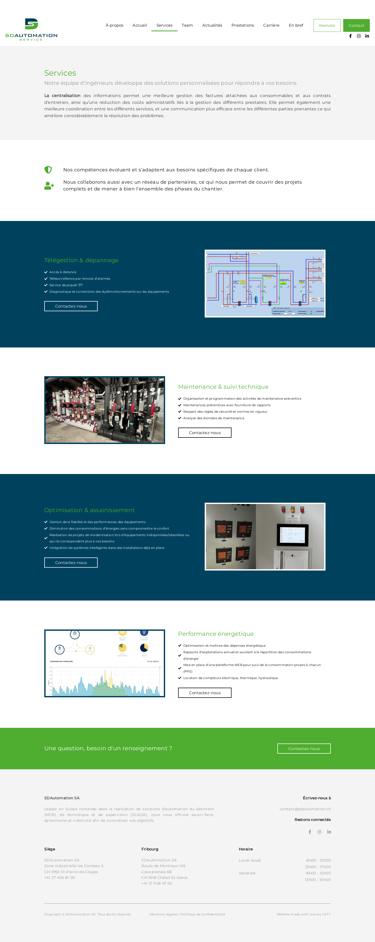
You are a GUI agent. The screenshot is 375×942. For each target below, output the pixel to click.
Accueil (140, 25)
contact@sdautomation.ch (305, 809)
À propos (114, 25)
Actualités (212, 25)
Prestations (243, 25)
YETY (326, 914)
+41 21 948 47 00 (156, 883)
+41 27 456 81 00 (59, 877)
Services (165, 25)
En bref (296, 25)
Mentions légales (163, 914)
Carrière (271, 25)
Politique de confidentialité (202, 914)
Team (187, 25)
